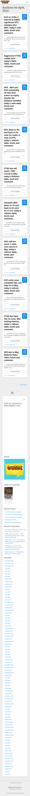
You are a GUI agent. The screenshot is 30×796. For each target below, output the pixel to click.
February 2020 (9, 691)
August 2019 (8, 706)
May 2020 (7, 683)
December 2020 (9, 665)
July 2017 (7, 771)
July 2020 (7, 678)
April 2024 (7, 576)
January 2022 (8, 631)
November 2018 (9, 730)
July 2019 (7, 709)
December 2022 (9, 602)
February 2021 (9, 659)
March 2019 (8, 719)
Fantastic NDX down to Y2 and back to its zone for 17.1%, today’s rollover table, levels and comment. (12, 211)
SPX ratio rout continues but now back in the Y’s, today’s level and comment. (14, 547)
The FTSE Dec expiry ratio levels (13, 514)
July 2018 (7, 740)
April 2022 (7, 623)
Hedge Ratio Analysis (15, 787)
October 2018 (8, 732)
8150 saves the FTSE (10, 519)
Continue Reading (14, 44)
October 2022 (8, 607)
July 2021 (7, 646)
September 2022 (9, 610)
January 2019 (8, 724)
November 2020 (9, 667)
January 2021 (8, 662)
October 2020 (8, 670)
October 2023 (8, 584)
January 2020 (8, 693)
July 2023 (7, 589)
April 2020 (7, 685)
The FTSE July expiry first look (13, 522)
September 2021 (9, 641)
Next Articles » (24, 384)
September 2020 (9, 672)
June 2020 (7, 680)
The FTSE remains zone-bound (13, 512)
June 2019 (7, 711)
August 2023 (8, 586)
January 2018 (8, 756)
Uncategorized (12, 48)
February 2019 (9, 722)
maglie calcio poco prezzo (12, 533)
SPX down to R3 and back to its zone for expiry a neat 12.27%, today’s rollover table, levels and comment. (12, 138)
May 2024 (7, 573)
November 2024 (9, 563)
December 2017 (9, 758)
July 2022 (7, 615)
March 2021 (8, 657)
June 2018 (7, 743)
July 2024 (7, 568)
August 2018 (8, 737)
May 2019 (7, 714)
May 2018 (7, 745)
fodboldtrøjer (8, 546)
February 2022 (9, 628)
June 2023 (7, 592)
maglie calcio (8, 539)
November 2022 (9, 605)
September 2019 (9, 704)
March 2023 (8, 600)
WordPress (21, 793)
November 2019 (9, 698)
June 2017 (7, 774)
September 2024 (9, 566)
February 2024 (9, 581)
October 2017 (8, 763)
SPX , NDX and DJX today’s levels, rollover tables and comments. (14, 535)
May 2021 (7, 652)
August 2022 (8, 613)
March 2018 (8, 750)
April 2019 (7, 717)
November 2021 (9, 636)
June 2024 (7, 571)
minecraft (7, 529)
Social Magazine (13, 793)
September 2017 (9, 766)
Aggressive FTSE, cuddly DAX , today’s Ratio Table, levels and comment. (12, 61)
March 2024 (8, 579)
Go (24, 399)
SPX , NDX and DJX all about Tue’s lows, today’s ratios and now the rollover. (15, 541)
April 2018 (7, 748)
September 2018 (9, 735)
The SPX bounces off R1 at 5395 (13, 517)
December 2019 (9, 696)
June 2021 (7, 649)
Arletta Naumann (9, 552)
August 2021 (8, 644)
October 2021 (8, 639)
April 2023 (7, 597)
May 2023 (7, 594)
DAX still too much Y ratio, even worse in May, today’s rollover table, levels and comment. (10, 249)
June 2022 (7, 618)
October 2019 (8, 701)
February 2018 (9, 753)
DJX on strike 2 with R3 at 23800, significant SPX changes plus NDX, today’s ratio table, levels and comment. (12, 25)
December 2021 (9, 633)
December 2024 (9, 560)
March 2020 (8, 688)
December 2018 (9, 727)
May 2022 (7, 620)
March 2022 (8, 626)
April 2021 (7, 654)
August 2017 (8, 769)
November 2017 (9, 761)
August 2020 (8, 675)
